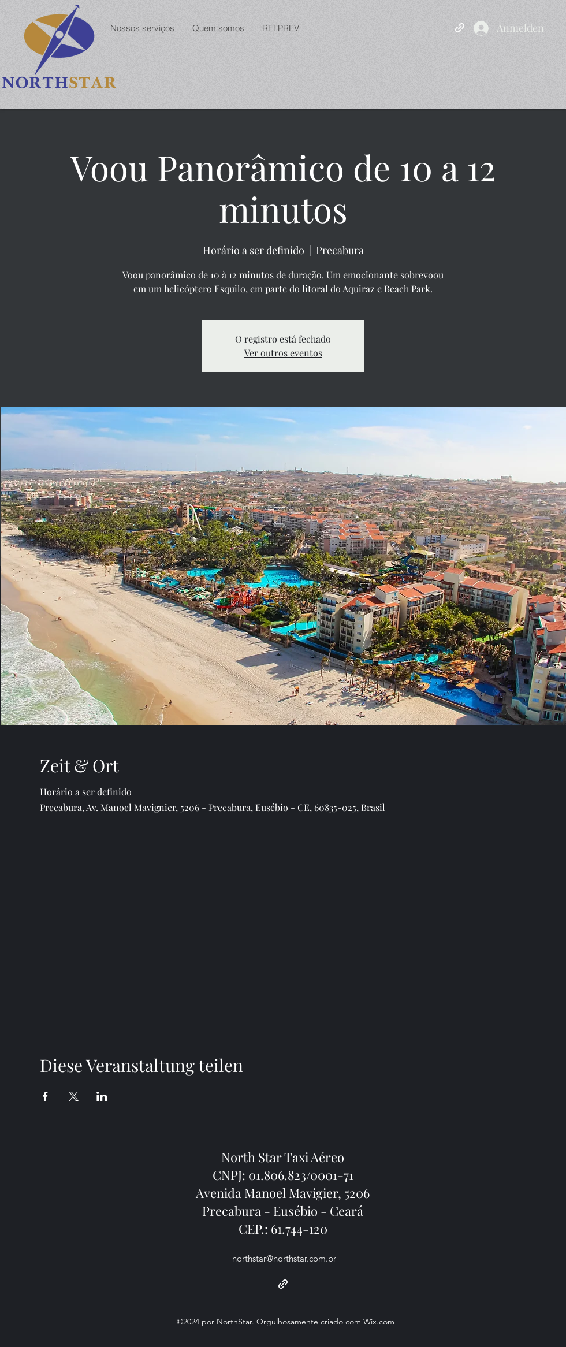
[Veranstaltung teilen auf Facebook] (45, 1096)
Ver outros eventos (283, 353)
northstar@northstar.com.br (284, 1258)
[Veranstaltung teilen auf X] (73, 1096)
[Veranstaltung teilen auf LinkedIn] (101, 1096)
